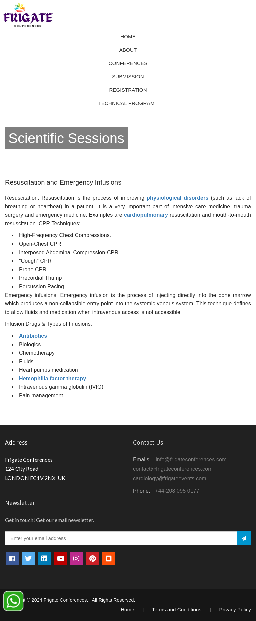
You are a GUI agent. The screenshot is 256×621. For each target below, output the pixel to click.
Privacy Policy (235, 609)
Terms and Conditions (176, 609)
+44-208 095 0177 (177, 491)
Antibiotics (33, 336)
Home (128, 36)
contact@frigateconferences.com (173, 469)
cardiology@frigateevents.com (169, 478)
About (128, 50)
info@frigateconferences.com (191, 459)
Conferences (128, 63)
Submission (128, 76)
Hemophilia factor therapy (52, 378)
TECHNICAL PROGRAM (128, 103)
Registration (128, 90)
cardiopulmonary (146, 215)
